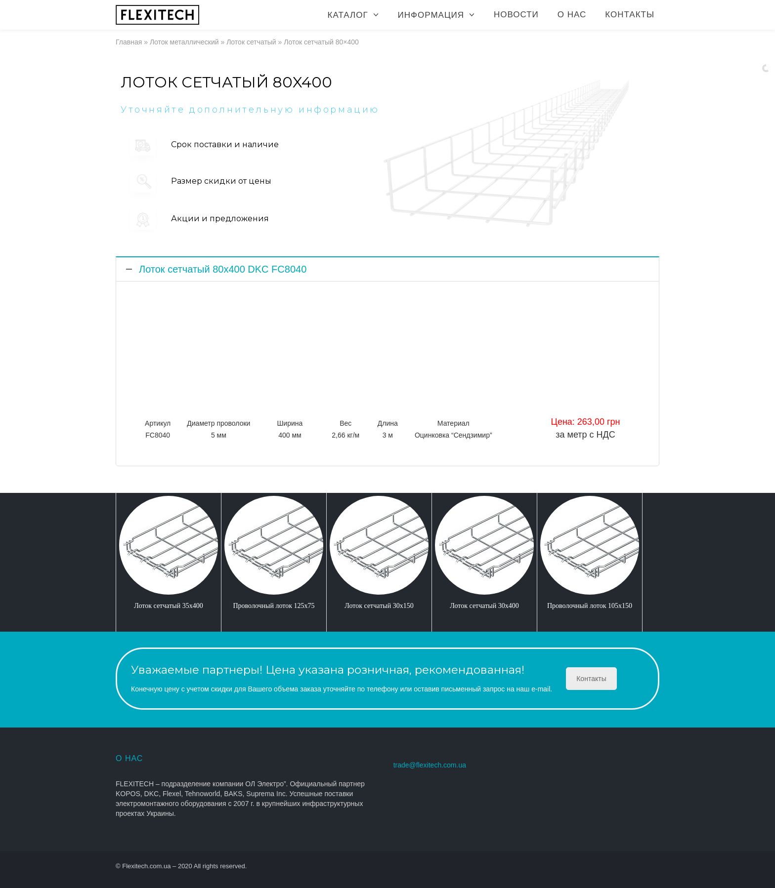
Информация (431, 15)
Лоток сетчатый (251, 42)
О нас (572, 14)
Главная (129, 42)
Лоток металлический (184, 42)
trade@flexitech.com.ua (429, 765)
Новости (516, 14)
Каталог (348, 15)
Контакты (629, 14)
